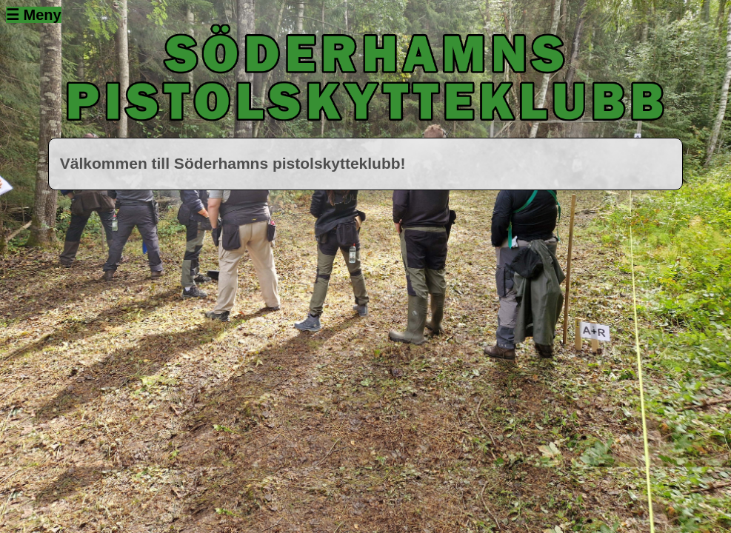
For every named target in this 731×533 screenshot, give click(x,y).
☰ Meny (33, 15)
